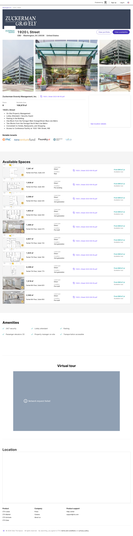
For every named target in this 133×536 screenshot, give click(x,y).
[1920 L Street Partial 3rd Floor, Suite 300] (66, 184)
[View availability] (121, 32)
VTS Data (5, 520)
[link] (52, 97)
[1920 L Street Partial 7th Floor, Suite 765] (66, 255)
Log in (122, 2)
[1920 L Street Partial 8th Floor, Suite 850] (66, 297)
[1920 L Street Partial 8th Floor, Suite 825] (66, 283)
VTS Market (6, 514)
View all (124, 86)
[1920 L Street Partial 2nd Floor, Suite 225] (66, 170)
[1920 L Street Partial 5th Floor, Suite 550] (66, 212)
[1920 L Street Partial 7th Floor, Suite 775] (66, 269)
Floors (4, 102)
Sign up (113, 2)
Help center (70, 511)
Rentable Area (21, 102)
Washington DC (6, 7)
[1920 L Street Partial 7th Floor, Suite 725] (66, 241)
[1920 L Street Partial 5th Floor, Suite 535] (66, 198)
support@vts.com (72, 514)
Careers (37, 514)
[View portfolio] (104, 32)
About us (37, 517)
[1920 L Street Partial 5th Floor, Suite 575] (66, 226)
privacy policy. (84, 531)
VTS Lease (6, 511)
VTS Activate (6, 517)
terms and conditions (68, 531)
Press (36, 511)
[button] (22, 175)
